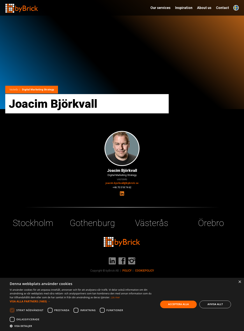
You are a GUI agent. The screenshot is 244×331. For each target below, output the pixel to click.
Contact (222, 8)
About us (204, 8)
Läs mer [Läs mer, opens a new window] (115, 297)
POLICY (127, 270)
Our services (160, 8)
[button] (82, 301)
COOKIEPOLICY (144, 270)
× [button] (239, 282)
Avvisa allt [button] (215, 304)
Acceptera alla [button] (178, 304)
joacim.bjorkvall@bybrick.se (122, 183)
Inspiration (183, 8)
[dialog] (122, 304)
